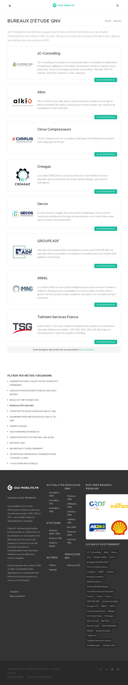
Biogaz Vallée (100, 557)
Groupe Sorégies (110, 601)
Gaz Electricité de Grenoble (100, 591)
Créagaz (91, 572)
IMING (104, 606)
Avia (89, 557)
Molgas (111, 611)
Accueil (108, 21)
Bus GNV (71, 527)
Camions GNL (71, 521)
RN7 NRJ (105, 621)
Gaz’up (90, 596)
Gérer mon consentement (39, 676)
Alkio (106, 552)
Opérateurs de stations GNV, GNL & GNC (32, 437)
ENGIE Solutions (94, 581)
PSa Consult (93, 621)
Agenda (53, 569)
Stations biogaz (53, 544)
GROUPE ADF (93, 601)
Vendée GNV (109, 645)
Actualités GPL (54, 502)
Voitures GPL (73, 565)
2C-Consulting (94, 552)
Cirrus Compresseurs (97, 567)
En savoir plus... (88, 349)
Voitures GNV (71, 497)
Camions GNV (71, 513)
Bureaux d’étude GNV (22, 405)
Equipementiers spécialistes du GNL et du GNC (33, 419)
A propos (14, 591)
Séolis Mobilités (109, 625)
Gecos (108, 596)
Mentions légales (15, 676)
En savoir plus (106, 80)
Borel (112, 557)
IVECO (113, 606)
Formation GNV (18, 426)
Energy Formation (95, 576)
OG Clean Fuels (94, 616)
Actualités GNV (54, 494)
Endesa (110, 572)
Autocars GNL (71, 541)
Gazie (99, 596)
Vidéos (52, 565)
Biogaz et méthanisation (24, 400)
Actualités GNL (54, 510)
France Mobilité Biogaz (98, 586)
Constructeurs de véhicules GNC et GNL (33, 411)
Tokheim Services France (99, 640)
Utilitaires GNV (72, 505)
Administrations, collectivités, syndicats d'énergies (34, 383)
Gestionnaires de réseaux (24, 432)
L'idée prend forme (96, 611)
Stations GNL (55, 538)
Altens (114, 552)
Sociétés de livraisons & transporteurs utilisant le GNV (33, 456)
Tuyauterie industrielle (24, 463)
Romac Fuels (93, 625)
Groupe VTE (93, 606)
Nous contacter (17, 596)
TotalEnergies (93, 645)
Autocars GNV (71, 533)
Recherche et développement (26, 448)
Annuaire (117, 21)
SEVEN (90, 630)
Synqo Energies (103, 630)
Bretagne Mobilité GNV (97, 562)
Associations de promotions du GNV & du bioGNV (33, 392)
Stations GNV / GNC (54, 532)
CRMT (101, 572)
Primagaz (109, 616)
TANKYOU (92, 635)
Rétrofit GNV (17, 443)
